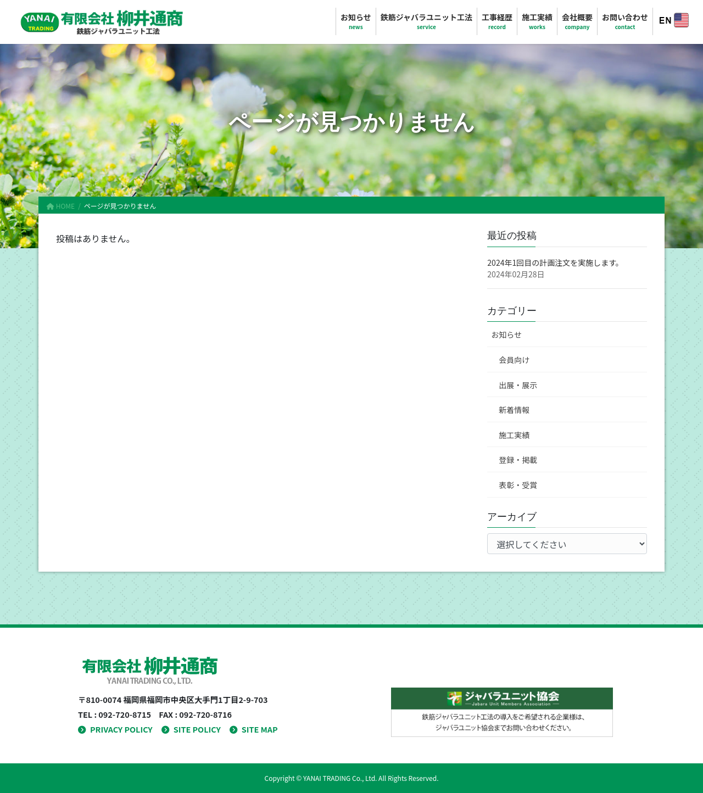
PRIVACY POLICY (115, 729)
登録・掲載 (518, 459)
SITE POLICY (191, 729)
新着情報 (514, 409)
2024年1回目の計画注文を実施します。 (555, 262)
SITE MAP (254, 729)
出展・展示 (518, 384)
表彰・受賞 (518, 484)
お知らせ (506, 334)
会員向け (514, 359)
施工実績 (514, 434)
